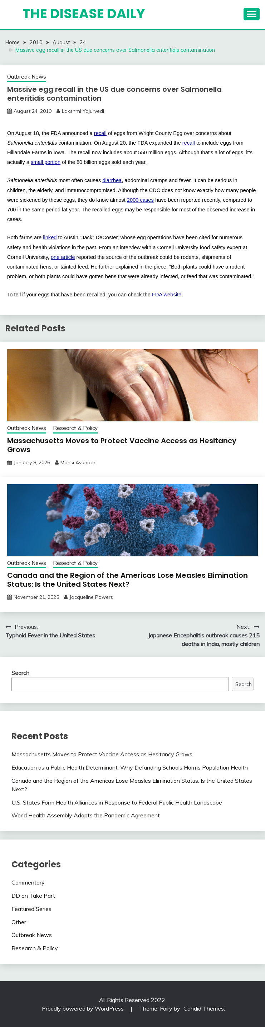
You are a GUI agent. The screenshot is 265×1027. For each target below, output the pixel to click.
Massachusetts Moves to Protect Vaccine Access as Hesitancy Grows (121, 445)
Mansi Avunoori (78, 462)
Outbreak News (26, 76)
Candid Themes (203, 1008)
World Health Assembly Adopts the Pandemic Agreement (85, 815)
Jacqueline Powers (91, 597)
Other (18, 922)
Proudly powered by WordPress (83, 1008)
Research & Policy (75, 428)
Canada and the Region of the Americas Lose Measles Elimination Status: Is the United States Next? (127, 579)
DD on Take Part (33, 895)
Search (20, 672)
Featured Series (31, 908)
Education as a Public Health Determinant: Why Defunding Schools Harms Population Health (129, 767)
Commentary (28, 882)
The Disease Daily (84, 13)
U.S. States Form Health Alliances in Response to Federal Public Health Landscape (116, 802)
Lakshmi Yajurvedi (83, 111)
